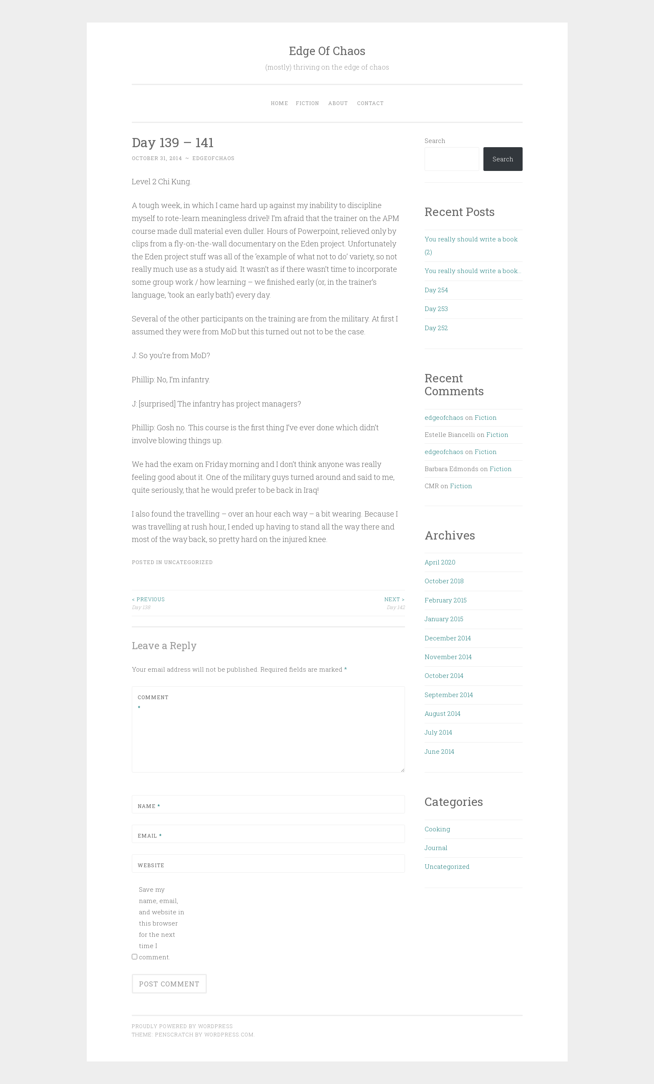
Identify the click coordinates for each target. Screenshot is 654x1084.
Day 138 (200, 602)
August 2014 (442, 713)
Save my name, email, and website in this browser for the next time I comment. (161, 923)
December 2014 (448, 638)
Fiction (307, 103)
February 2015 (446, 600)
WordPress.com (229, 1034)
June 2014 (439, 751)
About (338, 103)
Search (435, 140)
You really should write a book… (473, 270)
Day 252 (436, 328)
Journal (436, 847)
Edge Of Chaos (327, 50)
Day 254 (436, 290)
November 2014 (448, 656)
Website (151, 865)
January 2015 (444, 619)
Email (150, 835)
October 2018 (444, 581)
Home (279, 103)
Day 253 (436, 308)
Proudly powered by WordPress (182, 1026)
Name (149, 806)
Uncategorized (188, 562)
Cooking (437, 829)
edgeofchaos (213, 158)
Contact (370, 103)
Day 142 (336, 602)
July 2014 (438, 732)
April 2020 (440, 562)
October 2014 (444, 675)
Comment (153, 702)
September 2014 (449, 694)
